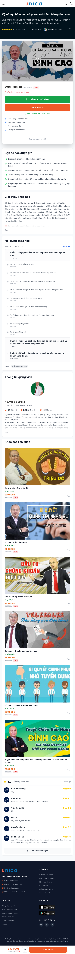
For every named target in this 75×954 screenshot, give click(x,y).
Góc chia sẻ (43, 885)
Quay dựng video (8, 920)
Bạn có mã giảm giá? (37, 139)
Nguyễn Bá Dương (55, 29)
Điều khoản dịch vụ (46, 889)
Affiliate (4, 924)
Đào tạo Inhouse (8, 917)
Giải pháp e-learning (9, 909)
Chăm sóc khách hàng (19, 366)
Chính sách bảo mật (46, 893)
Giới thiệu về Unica (46, 875)
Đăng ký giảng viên (9, 906)
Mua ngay (37, 107)
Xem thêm (9, 230)
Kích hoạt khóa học (46, 882)
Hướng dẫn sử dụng (46, 878)
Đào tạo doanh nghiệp (10, 913)
